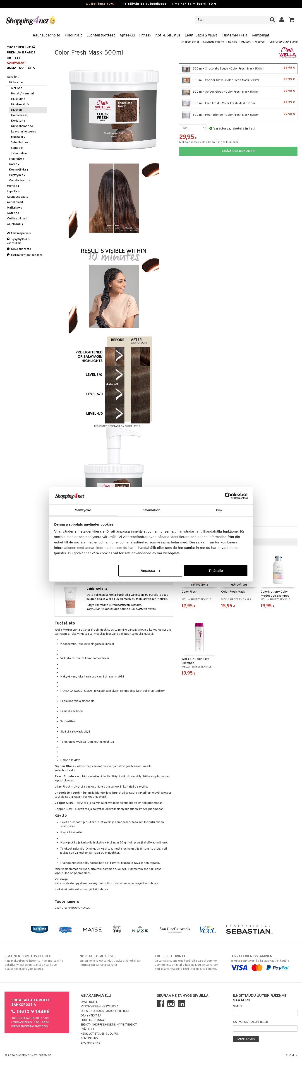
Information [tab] (151, 510)
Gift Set (16, 88)
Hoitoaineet (19, 115)
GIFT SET (14, 58)
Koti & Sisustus (167, 35)
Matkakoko (14, 208)
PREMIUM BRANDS (21, 53)
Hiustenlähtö (20, 104)
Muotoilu (18, 137)
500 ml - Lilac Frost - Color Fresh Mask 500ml (238, 103)
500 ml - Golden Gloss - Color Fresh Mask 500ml (238, 91)
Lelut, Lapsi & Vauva (201, 35)
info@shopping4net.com (29, 1026)
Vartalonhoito (20, 181)
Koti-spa (13, 213)
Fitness (145, 35)
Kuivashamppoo (22, 126)
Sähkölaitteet (20, 142)
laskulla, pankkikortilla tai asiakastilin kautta (263, 962)
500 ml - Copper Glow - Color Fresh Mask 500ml (238, 80)
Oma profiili (89, 1002)
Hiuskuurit (18, 99)
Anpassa (150, 570)
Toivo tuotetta (19, 249)
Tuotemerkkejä (234, 35)
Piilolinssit (73, 35)
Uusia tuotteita (21, 68)
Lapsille (13, 191)
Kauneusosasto (18, 197)
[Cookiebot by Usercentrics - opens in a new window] (228, 495)
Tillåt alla (216, 570)
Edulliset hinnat (93, 1020)
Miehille (13, 186)
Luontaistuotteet (100, 35)
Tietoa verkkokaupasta (25, 255)
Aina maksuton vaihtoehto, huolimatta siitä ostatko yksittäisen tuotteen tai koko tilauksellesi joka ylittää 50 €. (38, 962)
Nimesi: (238, 1006)
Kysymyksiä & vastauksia (18, 241)
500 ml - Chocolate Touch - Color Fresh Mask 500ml (238, 68)
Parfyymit (17, 175)
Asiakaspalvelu (19, 233)
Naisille (232, 42)
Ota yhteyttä (91, 1016)
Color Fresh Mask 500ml (283, 42)
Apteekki (127, 35)
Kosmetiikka (19, 170)
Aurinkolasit (15, 202)
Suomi (291, 1055)
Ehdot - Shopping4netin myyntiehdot (109, 1025)
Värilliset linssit (17, 219)
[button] (291, 20)
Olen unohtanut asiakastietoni (105, 1011)
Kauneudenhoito (46, 35)
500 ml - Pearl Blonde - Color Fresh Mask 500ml (238, 114)
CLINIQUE (15, 224)
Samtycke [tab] (83, 510)
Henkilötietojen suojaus (100, 1034)
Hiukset (246, 42)
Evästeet (87, 1029)
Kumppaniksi (89, 1038)
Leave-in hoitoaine (23, 132)
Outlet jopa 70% (100, 4)
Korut (14, 164)
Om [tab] (219, 510)
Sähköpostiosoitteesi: (250, 1022)
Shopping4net (190, 42)
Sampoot (17, 148)
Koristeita (18, 121)
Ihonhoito (17, 159)
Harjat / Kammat (22, 94)
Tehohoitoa (19, 153)
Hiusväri (260, 42)
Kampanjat (260, 35)
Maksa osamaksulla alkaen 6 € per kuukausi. (209, 142)
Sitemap (45, 1055)
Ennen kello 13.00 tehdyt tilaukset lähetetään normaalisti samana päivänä (113, 960)
